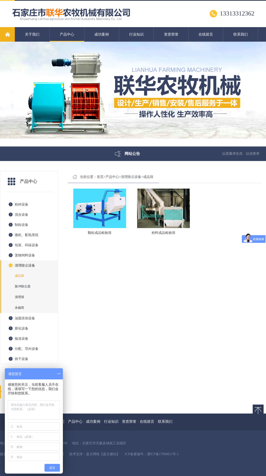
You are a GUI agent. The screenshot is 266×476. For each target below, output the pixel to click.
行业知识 (136, 34)
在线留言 (206, 34)
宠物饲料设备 (25, 255)
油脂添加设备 (25, 318)
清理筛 (19, 297)
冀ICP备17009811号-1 (163, 454)
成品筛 (19, 275)
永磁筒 (19, 307)
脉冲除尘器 (22, 286)
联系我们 (240, 34)
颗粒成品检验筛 (99, 233)
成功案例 (101, 34)
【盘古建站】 (110, 454)
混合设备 (21, 214)
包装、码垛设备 (26, 245)
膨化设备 (21, 328)
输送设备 (21, 338)
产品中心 (67, 37)
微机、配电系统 (26, 235)
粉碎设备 (21, 204)
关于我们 (32, 34)
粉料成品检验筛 (163, 233)
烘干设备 (21, 359)
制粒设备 (21, 225)
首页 (100, 177)
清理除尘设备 (25, 265)
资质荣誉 (171, 34)
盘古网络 (93, 454)
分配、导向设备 (26, 349)
